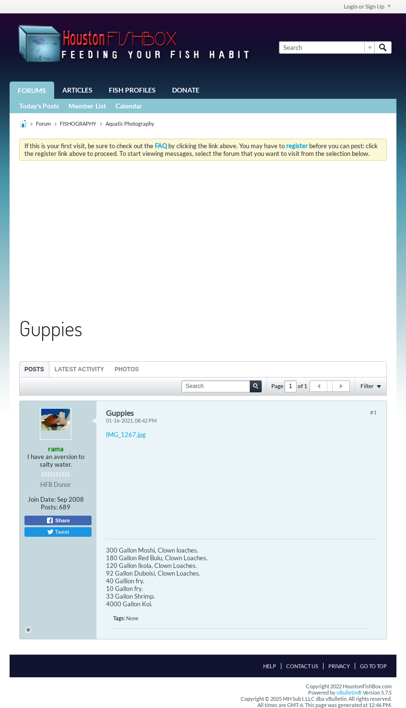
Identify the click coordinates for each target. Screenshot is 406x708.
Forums (32, 90)
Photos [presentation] (127, 369)
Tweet (58, 532)
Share (58, 520)
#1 (373, 412)
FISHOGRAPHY (78, 123)
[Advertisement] (203, 240)
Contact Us (302, 666)
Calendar (129, 106)
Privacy (339, 666)
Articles (77, 90)
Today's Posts (39, 106)
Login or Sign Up (367, 6)
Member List (87, 106)
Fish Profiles (132, 90)
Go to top (373, 666)
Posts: (49, 507)
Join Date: (42, 499)
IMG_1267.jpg (126, 434)
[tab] (34, 369)
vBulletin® (349, 692)
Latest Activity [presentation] (79, 369)
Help (269, 666)
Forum (43, 123)
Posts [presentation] (34, 369)
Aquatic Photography (129, 123)
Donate (185, 90)
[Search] (326, 47)
